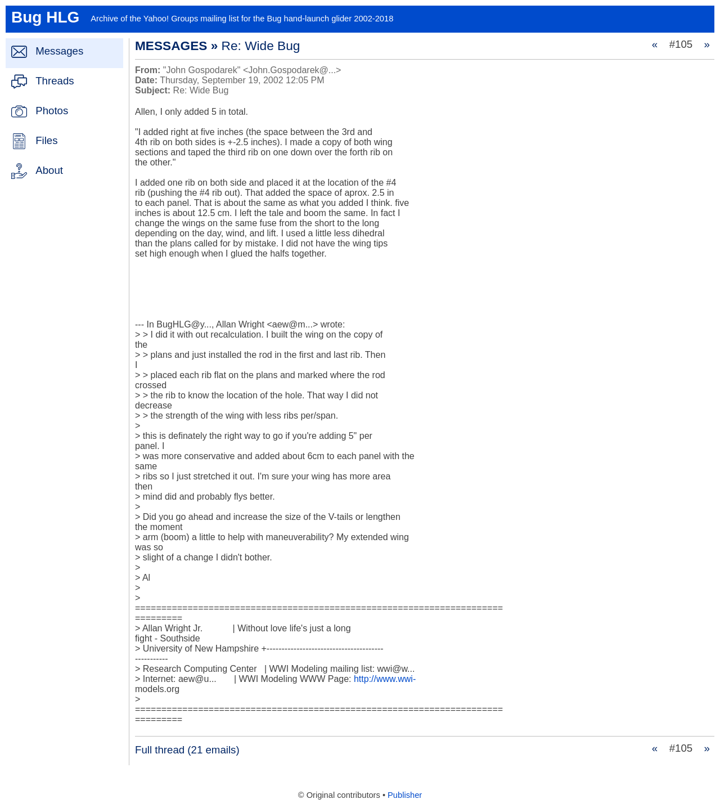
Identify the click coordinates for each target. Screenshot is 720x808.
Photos (51, 110)
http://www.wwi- (385, 679)
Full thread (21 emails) (187, 750)
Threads (54, 81)
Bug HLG (45, 17)
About (49, 170)
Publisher (405, 795)
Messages (59, 51)
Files (46, 140)
